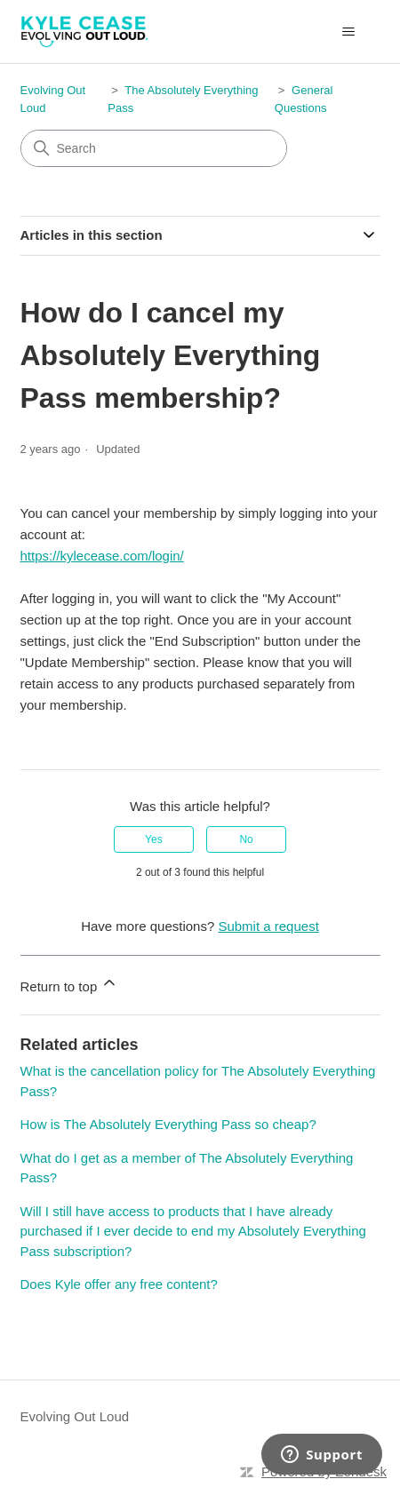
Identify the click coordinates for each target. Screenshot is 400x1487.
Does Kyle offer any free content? (119, 1284)
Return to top (69, 984)
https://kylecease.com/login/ (102, 555)
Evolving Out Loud (75, 1416)
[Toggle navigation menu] (348, 32)
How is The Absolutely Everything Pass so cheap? (168, 1124)
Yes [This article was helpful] (154, 839)
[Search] (153, 148)
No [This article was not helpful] (245, 839)
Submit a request (268, 926)
